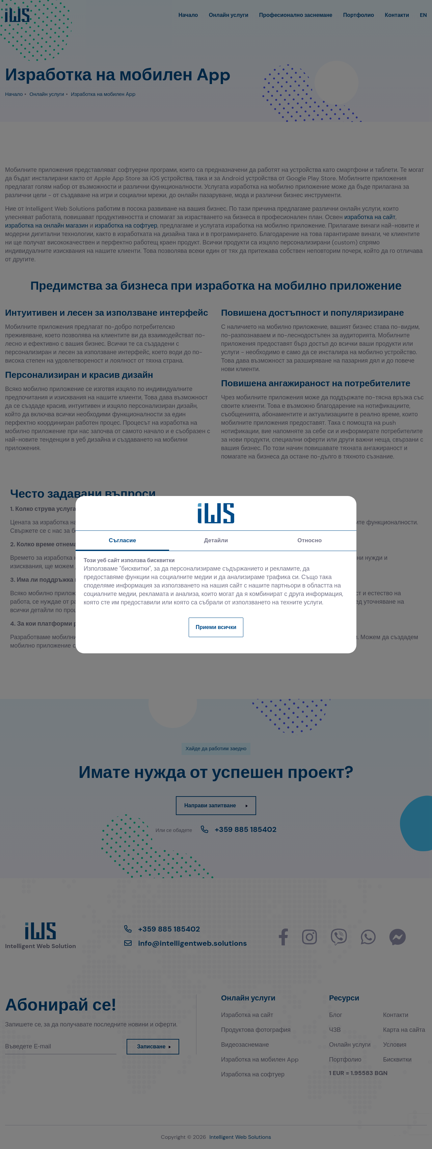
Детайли (216, 540)
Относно (309, 540)
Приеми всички (216, 627)
